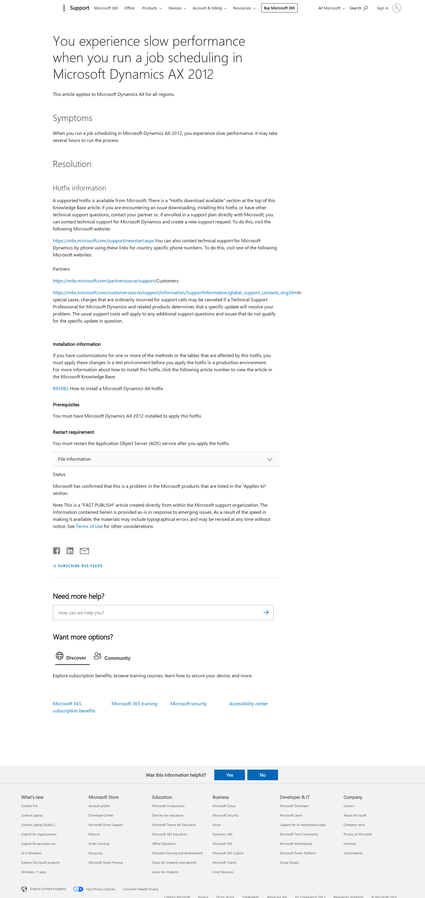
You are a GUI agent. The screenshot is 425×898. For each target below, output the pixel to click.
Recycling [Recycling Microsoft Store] (95, 853)
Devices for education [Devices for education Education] (167, 815)
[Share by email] (81, 549)
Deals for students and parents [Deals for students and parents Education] (174, 862)
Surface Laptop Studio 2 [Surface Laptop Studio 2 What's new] (38, 824)
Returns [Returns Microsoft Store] (94, 834)
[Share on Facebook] (57, 549)
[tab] (72, 657)
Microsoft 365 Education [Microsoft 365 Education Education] (169, 834)
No (263, 775)
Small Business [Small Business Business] (223, 872)
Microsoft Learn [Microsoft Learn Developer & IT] (291, 815)
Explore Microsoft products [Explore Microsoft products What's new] (40, 862)
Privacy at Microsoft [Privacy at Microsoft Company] (358, 834)
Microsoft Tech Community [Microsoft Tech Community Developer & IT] (299, 834)
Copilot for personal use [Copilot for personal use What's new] (38, 843)
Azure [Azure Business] (216, 824)
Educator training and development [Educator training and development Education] (177, 853)
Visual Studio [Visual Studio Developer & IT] (289, 862)
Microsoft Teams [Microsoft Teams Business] (224, 862)
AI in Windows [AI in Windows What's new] (31, 853)
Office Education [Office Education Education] (164, 843)
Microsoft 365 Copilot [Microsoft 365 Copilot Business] (227, 853)
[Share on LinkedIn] (67, 549)
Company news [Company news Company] (354, 824)
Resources (242, 7)
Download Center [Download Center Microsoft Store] (101, 815)
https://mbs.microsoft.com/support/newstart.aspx (103, 240)
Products (149, 7)
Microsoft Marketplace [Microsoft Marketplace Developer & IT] (296, 843)
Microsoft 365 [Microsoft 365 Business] (222, 843)
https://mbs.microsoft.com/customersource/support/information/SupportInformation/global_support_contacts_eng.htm (175, 292)
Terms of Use (89, 526)
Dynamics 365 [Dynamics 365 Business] (222, 834)
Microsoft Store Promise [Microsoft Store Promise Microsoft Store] (106, 862)
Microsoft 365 (106, 7)
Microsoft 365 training (134, 703)
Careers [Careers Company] (349, 806)
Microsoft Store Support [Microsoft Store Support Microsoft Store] (106, 824)
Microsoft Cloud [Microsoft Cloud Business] (223, 806)
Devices (175, 7)
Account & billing (207, 7)
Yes (229, 775)
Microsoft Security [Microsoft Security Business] (225, 815)
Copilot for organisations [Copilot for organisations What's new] (39, 834)
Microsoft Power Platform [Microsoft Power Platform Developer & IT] (298, 853)
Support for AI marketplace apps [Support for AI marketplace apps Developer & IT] (303, 824)
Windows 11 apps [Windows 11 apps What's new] (33, 872)
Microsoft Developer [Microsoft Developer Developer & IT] (294, 806)
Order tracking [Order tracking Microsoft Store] (99, 843)
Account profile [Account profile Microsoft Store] (99, 806)
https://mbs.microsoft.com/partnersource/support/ (104, 280)
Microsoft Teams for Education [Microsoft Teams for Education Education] (174, 824)
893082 (61, 388)
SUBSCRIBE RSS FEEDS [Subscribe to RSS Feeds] (80, 565)
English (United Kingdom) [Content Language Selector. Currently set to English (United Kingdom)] (48, 888)
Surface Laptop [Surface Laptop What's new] (31, 815)
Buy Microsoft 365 (279, 7)
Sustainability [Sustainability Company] (353, 853)
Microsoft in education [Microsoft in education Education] (168, 806)
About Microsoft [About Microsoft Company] (355, 815)
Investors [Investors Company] (350, 843)
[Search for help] (358, 7)
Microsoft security (188, 703)
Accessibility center (248, 703)
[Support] (79, 8)
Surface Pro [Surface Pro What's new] (29, 806)
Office (130, 7)
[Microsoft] (41, 8)
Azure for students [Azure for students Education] (165, 872)
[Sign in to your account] (388, 8)
